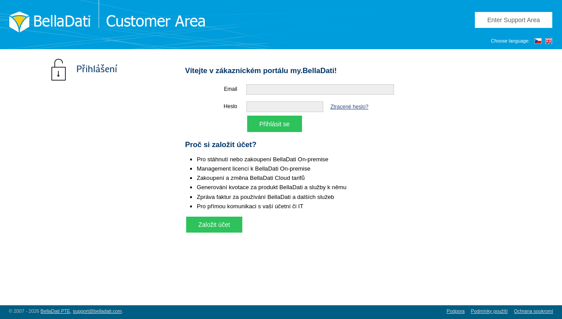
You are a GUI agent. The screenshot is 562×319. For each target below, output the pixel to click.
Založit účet (214, 224)
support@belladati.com (97, 311)
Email (230, 89)
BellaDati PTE (55, 311)
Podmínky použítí (489, 311)
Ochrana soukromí (533, 311)
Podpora (456, 311)
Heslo (230, 106)
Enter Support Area (513, 19)
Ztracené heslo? (349, 107)
